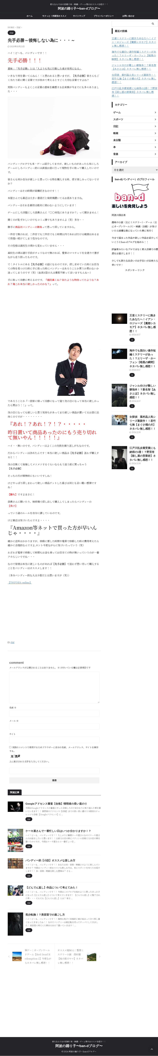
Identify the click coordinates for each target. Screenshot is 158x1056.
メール (14, 720)
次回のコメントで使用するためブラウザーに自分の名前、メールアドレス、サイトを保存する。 (53, 748)
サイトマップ (79, 16)
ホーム (30, 16)
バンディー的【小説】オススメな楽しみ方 (64, 890)
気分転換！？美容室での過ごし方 (59, 952)
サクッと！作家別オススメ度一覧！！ (54, 17)
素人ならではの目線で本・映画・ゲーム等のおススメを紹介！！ (79, 1041)
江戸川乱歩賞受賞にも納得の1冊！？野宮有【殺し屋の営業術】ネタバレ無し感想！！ (135, 86)
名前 (12, 707)
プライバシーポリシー (104, 16)
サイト (12, 733)
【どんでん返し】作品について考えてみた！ (65, 921)
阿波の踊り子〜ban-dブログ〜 (79, 8)
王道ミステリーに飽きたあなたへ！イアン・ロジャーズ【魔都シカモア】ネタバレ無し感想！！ (134, 42)
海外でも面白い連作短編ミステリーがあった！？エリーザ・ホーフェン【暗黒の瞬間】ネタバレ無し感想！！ (134, 55)
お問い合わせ (128, 16)
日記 (12, 642)
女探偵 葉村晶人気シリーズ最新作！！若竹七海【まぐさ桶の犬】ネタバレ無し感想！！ (134, 76)
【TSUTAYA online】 (20, 582)
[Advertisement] (54, 310)
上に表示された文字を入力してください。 (29, 761)
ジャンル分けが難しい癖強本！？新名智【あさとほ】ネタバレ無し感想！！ (134, 67)
